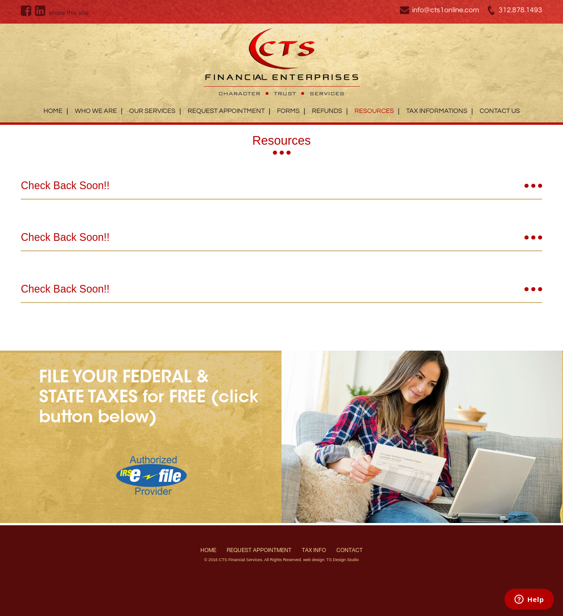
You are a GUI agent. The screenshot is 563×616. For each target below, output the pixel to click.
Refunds (327, 111)
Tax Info (314, 550)
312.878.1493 (520, 10)
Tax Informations (436, 111)
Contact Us (500, 111)
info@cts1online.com (445, 10)
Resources (374, 111)
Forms (288, 111)
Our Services (152, 111)
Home (53, 111)
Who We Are (96, 111)
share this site (69, 13)
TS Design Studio (342, 559)
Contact (349, 550)
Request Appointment (226, 111)
